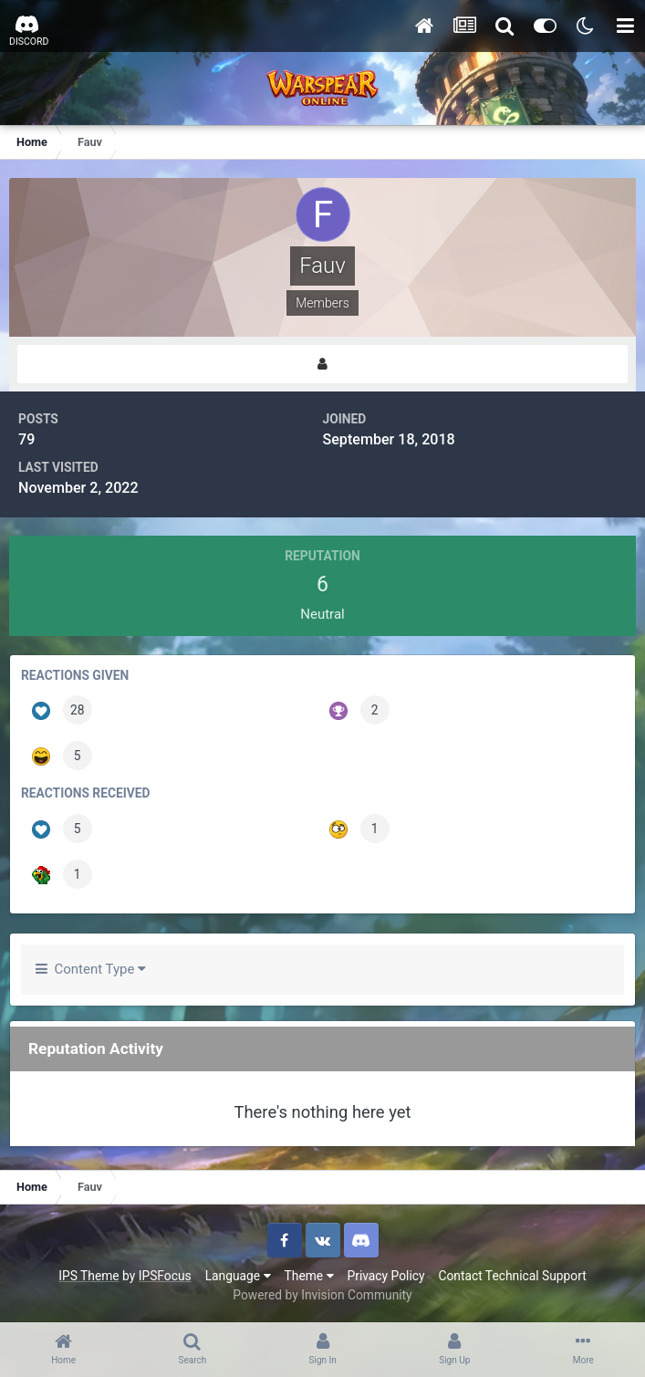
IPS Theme (88, 1275)
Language (238, 1275)
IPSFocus (165, 1275)
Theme (309, 1275)
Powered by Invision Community (322, 1295)
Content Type (91, 969)
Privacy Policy (386, 1275)
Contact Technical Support (512, 1275)
